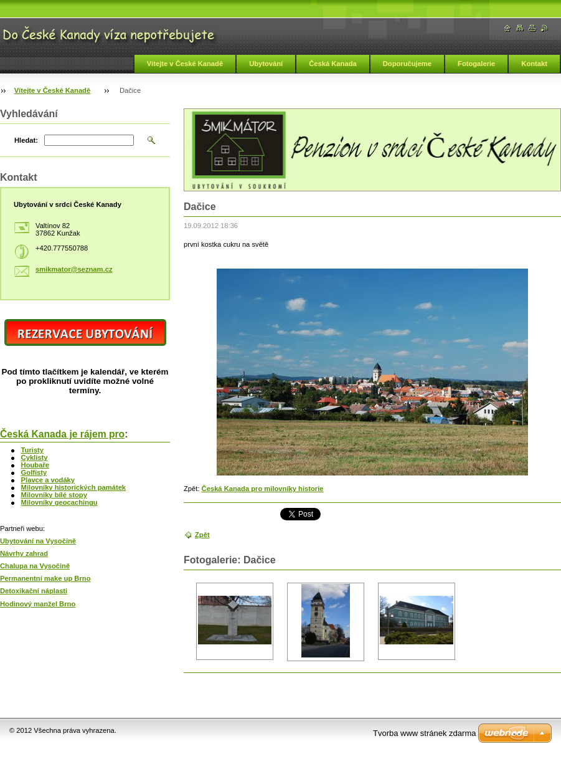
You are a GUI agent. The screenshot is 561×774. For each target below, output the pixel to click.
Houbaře (35, 465)
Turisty (32, 450)
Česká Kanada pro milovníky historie (263, 488)
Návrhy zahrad (24, 553)
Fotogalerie (476, 63)
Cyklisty (34, 457)
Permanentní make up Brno (45, 578)
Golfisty (34, 472)
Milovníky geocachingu (59, 502)
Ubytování (266, 63)
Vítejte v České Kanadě (185, 63)
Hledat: (26, 140)
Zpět (202, 534)
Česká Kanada (333, 63)
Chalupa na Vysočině (35, 566)
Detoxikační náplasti (33, 591)
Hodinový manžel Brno (37, 604)
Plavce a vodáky (48, 480)
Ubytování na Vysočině (38, 541)
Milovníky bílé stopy (54, 495)
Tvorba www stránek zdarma (424, 733)
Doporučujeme (407, 63)
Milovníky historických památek (73, 487)
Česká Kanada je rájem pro (62, 434)
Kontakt (534, 63)
